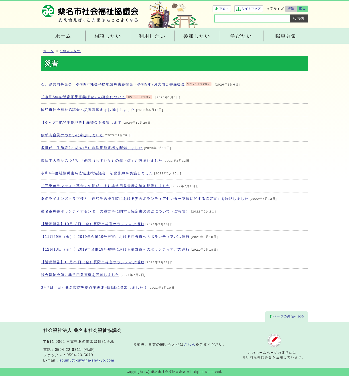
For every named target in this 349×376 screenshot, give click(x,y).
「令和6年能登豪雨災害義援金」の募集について (96, 97)
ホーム (48, 51)
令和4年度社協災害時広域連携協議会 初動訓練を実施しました (97, 173)
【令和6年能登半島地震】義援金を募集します (81, 122)
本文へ (224, 8)
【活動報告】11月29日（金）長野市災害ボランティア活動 (92, 262)
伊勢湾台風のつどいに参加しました (72, 135)
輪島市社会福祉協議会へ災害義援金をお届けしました (88, 110)
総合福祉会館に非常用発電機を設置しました (80, 275)
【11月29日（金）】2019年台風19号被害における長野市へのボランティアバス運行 (115, 237)
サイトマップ (251, 8)
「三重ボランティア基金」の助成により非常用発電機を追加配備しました (105, 186)
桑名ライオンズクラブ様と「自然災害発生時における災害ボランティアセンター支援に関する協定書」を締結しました (145, 198)
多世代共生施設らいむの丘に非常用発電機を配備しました (92, 148)
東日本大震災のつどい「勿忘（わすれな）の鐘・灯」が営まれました (101, 160)
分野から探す (70, 51)
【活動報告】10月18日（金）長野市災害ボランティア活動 (92, 224)
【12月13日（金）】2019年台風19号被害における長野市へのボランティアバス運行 (115, 249)
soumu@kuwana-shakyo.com (86, 360)
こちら (190, 344)
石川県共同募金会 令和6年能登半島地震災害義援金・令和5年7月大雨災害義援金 (126, 84)
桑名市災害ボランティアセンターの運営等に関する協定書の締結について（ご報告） (115, 211)
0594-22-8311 (68, 349)
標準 (291, 8)
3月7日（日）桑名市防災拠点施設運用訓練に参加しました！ (94, 287)
